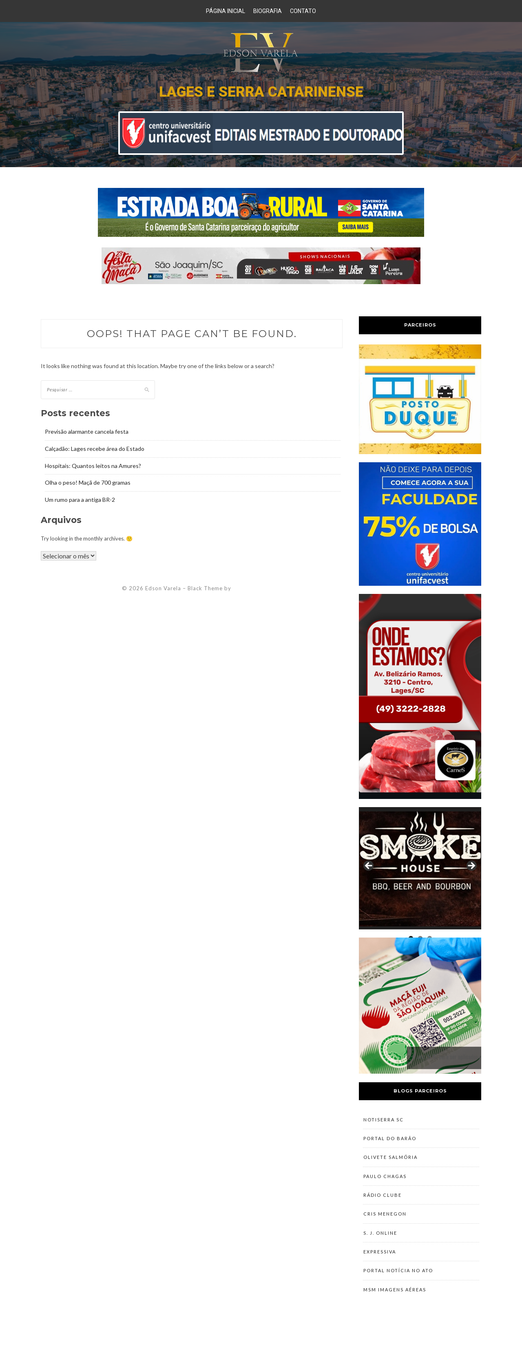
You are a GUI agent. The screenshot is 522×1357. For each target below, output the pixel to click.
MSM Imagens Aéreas (394, 1315)
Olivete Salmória (390, 1164)
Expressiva (379, 1272)
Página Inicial (225, 11)
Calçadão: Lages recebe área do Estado (94, 448)
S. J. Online (380, 1250)
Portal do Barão (389, 1142)
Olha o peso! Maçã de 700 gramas (87, 482)
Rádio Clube (382, 1207)
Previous (369, 866)
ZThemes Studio (255, 588)
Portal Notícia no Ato (398, 1293)
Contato (303, 11)
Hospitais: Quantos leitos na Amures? (93, 465)
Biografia (267, 11)
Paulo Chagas (385, 1185)
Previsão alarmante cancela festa (86, 431)
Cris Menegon (385, 1228)
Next (471, 866)
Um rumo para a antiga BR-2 (80, 499)
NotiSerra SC (383, 1120)
